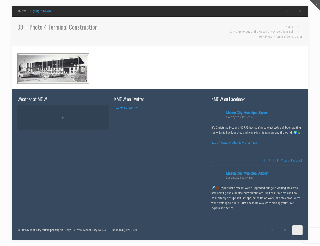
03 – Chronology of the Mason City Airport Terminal (261, 31)
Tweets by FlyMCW (126, 108)
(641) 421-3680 (42, 11)
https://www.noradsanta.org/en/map (234, 142)
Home (289, 26)
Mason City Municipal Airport (247, 113)
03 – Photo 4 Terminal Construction (281, 36)
